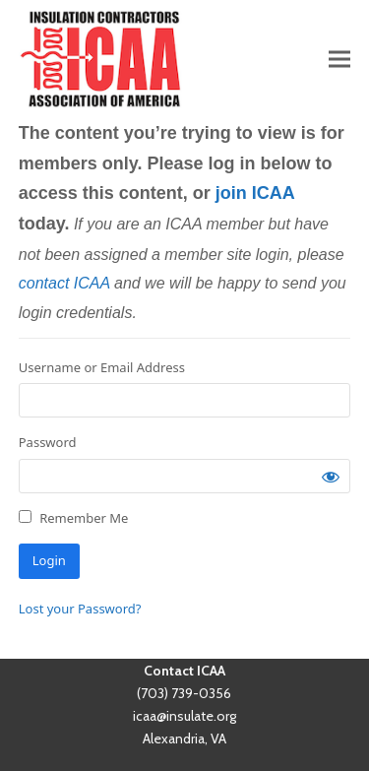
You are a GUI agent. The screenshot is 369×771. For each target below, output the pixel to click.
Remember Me (74, 518)
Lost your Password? (80, 608)
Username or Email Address (102, 367)
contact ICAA (64, 283)
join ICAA (254, 193)
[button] (339, 58)
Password (48, 442)
